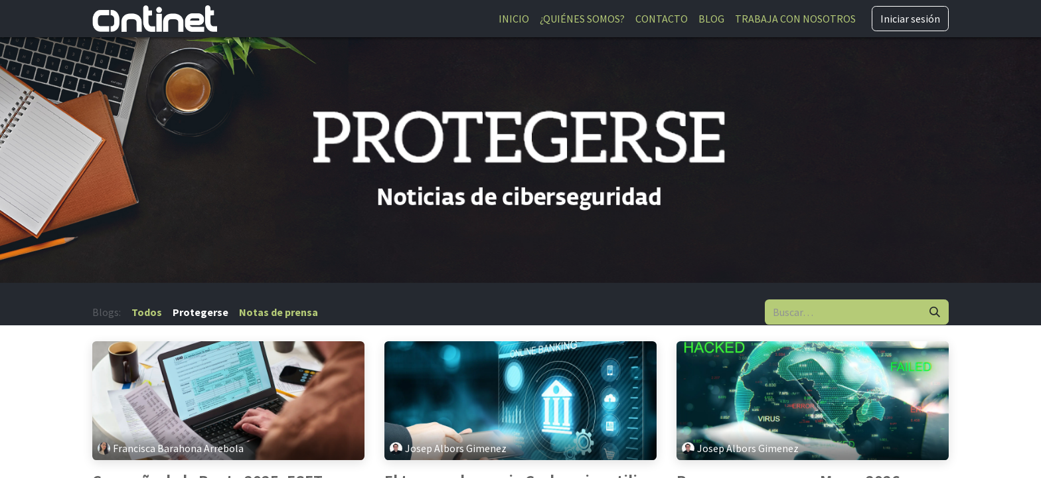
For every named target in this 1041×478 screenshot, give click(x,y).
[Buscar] (935, 312)
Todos (146, 312)
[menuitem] (513, 18)
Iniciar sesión (910, 18)
